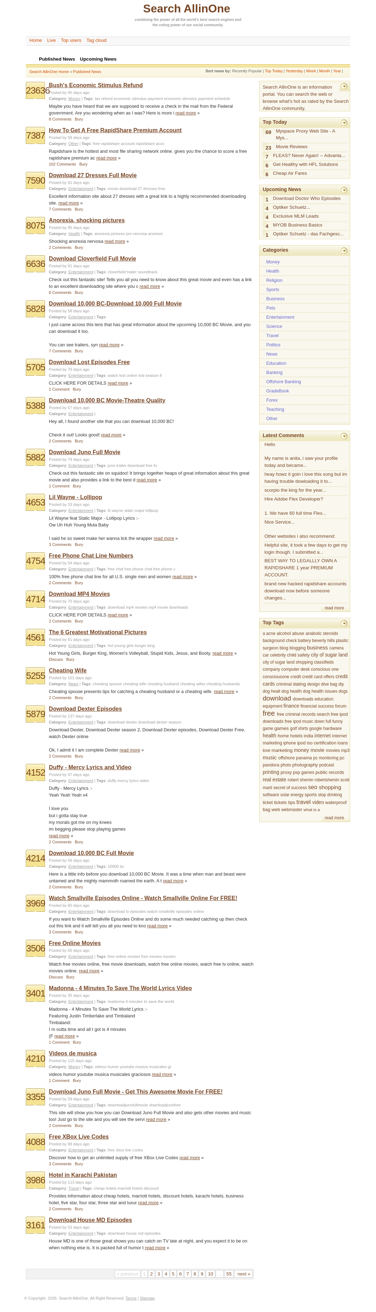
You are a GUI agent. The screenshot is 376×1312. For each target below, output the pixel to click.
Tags (88, 98)
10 (210, 1274)
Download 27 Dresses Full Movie (93, 175)
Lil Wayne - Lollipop (75, 497)
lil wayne (115, 510)
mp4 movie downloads (168, 607)
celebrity (278, 655)
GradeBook (277, 390)
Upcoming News (282, 189)
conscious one (324, 669)
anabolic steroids (322, 633)
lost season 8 (150, 375)
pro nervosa (136, 233)
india (308, 735)
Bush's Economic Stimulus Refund (96, 85)
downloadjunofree (165, 1105)
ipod (301, 743)
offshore (286, 757)
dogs (343, 691)
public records (329, 772)
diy (341, 684)
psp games (303, 772)
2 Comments (60, 247)
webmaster (291, 809)
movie (113, 188)
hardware (332, 728)
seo (312, 787)
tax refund (104, 98)
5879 (35, 714)
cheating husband (163, 684)
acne (270, 633)
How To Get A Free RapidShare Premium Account (115, 130)
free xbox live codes (125, 1150)
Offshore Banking (283, 381)
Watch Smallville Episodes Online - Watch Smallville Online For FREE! (143, 898)
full (328, 721)
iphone (289, 743)
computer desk (295, 669)
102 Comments (62, 164)
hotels (296, 735)
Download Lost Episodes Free (89, 362)
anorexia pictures (110, 233)
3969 (35, 903)
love (266, 750)
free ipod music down (305, 721)
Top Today (274, 71)
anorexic (155, 233)
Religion (274, 280)
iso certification (322, 743)
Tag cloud (96, 40)
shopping (330, 787)
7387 (35, 135)
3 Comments (60, 544)
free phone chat (138, 569)
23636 (38, 90)
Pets (270, 308)
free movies (151, 956)
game (268, 728)
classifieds (324, 662)
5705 (35, 367)
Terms (131, 1298)
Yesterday (294, 71)
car (266, 655)
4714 (35, 599)
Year (337, 71)
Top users (71, 40)
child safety (298, 655)
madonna (116, 1001)
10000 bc (116, 866)
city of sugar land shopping (288, 662)
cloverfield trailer (122, 272)
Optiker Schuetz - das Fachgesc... (308, 233)
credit (295, 676)
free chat (115, 569)
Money (74, 98)
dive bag (329, 684)
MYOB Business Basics (297, 225)
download (127, 188)
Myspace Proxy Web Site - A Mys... (305, 134)
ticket (268, 802)
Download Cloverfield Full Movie (92, 259)
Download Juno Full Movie (84, 452)
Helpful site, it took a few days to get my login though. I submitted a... (305, 548)
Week (311, 71)
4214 (35, 858)
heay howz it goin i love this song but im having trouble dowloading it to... (305, 477)
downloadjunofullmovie (128, 1105)
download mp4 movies (127, 607)
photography (305, 764)
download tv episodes (127, 911)
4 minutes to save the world (149, 1001)
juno (111, 465)
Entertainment (80, 188)
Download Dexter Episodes (85, 709)
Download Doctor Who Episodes (307, 198)
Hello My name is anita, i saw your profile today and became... (301, 455)
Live (51, 40)
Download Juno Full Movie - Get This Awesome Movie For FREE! (136, 1092)
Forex (272, 400)
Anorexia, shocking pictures (87, 220)
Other (73, 143)
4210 (35, 1058)
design (313, 684)
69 (268, 132)
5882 (35, 457)
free (161, 188)
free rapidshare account (114, 143)
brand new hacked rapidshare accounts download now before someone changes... (305, 591)
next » (243, 1274)
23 (268, 148)
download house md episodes (134, 1233)
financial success (317, 706)
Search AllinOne (186, 8)
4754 (35, 560)
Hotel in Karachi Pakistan (83, 1175)
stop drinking (330, 794)
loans (343, 743)
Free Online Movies (75, 943)
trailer (121, 465)
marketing (282, 750)
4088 (35, 1142)
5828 (35, 308)
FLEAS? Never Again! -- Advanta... (309, 155)
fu (155, 465)
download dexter (122, 722)
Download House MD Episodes (90, 1220)
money (301, 750)
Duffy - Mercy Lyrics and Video (90, 767)
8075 (35, 225)
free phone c (164, 569)
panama (304, 757)
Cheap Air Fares (290, 173)
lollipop (152, 510)
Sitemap (147, 1298)
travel (303, 802)
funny (337, 721)
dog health (291, 691)
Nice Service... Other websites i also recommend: (300, 529)
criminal (284, 684)
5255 (35, 675)
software (271, 794)
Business (275, 298)
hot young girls (120, 645)
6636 (35, 263)
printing (271, 772)
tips (291, 802)
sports (311, 794)
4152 (35, 772)
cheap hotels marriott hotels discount (126, 1188)
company (271, 669)
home (283, 735)
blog (284, 648)
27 (140, 188)
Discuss (56, 659)
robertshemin (327, 779)
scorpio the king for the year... (295, 490)
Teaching (275, 409)
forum (340, 706)
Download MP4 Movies (79, 594)
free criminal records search (303, 714)
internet (322, 735)
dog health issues (320, 691)
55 (229, 1274)
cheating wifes (192, 684)
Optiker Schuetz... (291, 207)
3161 (35, 1225)
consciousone (276, 676)
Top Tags (273, 622)
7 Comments (60, 209)
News (73, 684)
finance (291, 706)
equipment (273, 706)
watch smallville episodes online (175, 911)
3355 (35, 1097)
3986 (35, 1180)
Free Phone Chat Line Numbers (91, 556)
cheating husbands (223, 684)
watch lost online (122, 375)
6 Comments (60, 292)
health (269, 735)
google (315, 728)
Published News (87, 71)
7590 (35, 180)
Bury (79, 119)
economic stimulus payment (138, 98)
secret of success (290, 787)
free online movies (124, 956)
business (317, 647)
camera (336, 648)
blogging (298, 648)
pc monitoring (325, 757)
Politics (273, 344)
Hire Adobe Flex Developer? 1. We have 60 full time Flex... (295, 506)
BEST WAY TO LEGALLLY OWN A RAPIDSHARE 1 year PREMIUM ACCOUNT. (300, 567)
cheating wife (135, 684)
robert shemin (300, 779)
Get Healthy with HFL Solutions (305, 164)
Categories (275, 250)
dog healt (271, 691)
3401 (35, 993)
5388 (35, 405)
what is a (311, 809)
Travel (73, 1188)
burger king (145, 645)
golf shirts (299, 728)
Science (274, 326)
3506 (35, 948)
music (270, 757)
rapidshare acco (150, 143)
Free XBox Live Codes (79, 1137)
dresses (150, 188)
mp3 (345, 750)
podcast (326, 765)
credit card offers (318, 676)
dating (299, 684)
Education (276, 363)
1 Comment (59, 389)
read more (186, 113)
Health (74, 233)
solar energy (292, 794)
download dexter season (159, 722)
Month (324, 71)
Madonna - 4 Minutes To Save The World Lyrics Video (120, 988)
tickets (280, 802)
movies (169, 956)
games (281, 728)
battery (304, 640)
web (276, 809)
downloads (303, 699)
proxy (286, 772)
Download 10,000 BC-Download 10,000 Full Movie (115, 304)
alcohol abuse (290, 633)
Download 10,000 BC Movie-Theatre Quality (107, 400)
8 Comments (60, 119)
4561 (35, 637)
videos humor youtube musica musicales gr (133, 1067)
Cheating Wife (68, 671)
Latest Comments (283, 435)
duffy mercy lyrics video (128, 780)
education (324, 699)
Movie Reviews (291, 146)
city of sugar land (329, 655)
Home (35, 40)
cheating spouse (107, 684)
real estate (274, 779)
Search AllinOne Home (49, 71)
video (318, 802)
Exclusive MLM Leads (296, 216)
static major (134, 510)
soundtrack (147, 272)
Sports (272, 289)
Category (57, 98)
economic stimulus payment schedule (197, 98)
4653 (35, 502)
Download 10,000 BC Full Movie (91, 853)
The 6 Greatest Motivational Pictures (98, 632)
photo (285, 765)
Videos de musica (73, 1053)
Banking (274, 372)
